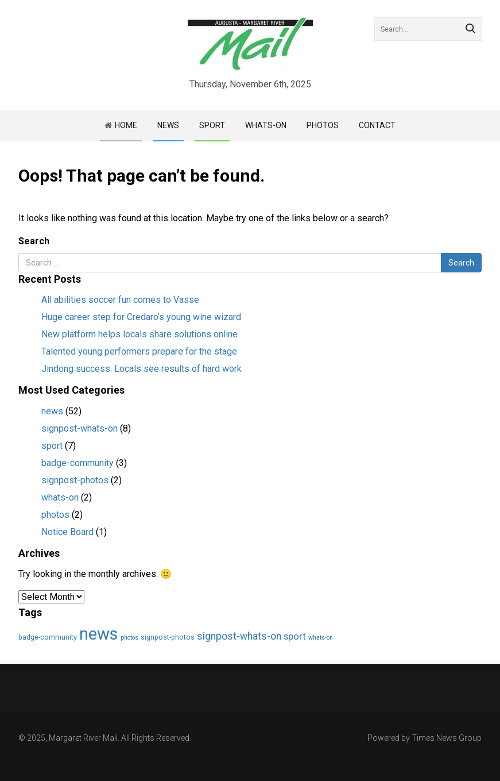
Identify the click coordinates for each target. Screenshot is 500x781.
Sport (212, 125)
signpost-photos (74, 480)
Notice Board (67, 531)
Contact (377, 125)
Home (126, 125)
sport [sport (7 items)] (295, 636)
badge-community (77, 462)
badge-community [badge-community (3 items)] (47, 637)
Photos (323, 125)
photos (55, 514)
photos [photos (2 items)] (129, 637)
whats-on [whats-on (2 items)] (320, 637)
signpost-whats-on (79, 428)
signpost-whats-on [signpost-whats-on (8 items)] (239, 636)
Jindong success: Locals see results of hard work (141, 368)
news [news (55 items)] (98, 634)
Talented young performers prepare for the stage (139, 351)
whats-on (60, 497)
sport (52, 445)
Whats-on (265, 125)
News (168, 125)
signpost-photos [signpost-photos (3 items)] (168, 637)
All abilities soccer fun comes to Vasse (120, 299)
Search (33, 241)
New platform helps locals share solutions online (139, 334)
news (52, 411)
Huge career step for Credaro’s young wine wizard (141, 316)
